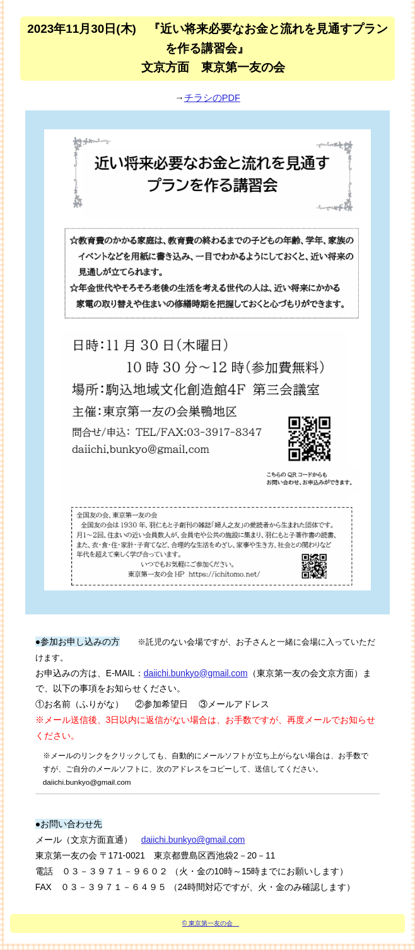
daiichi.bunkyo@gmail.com (196, 673)
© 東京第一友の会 (210, 923)
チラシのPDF (212, 98)
